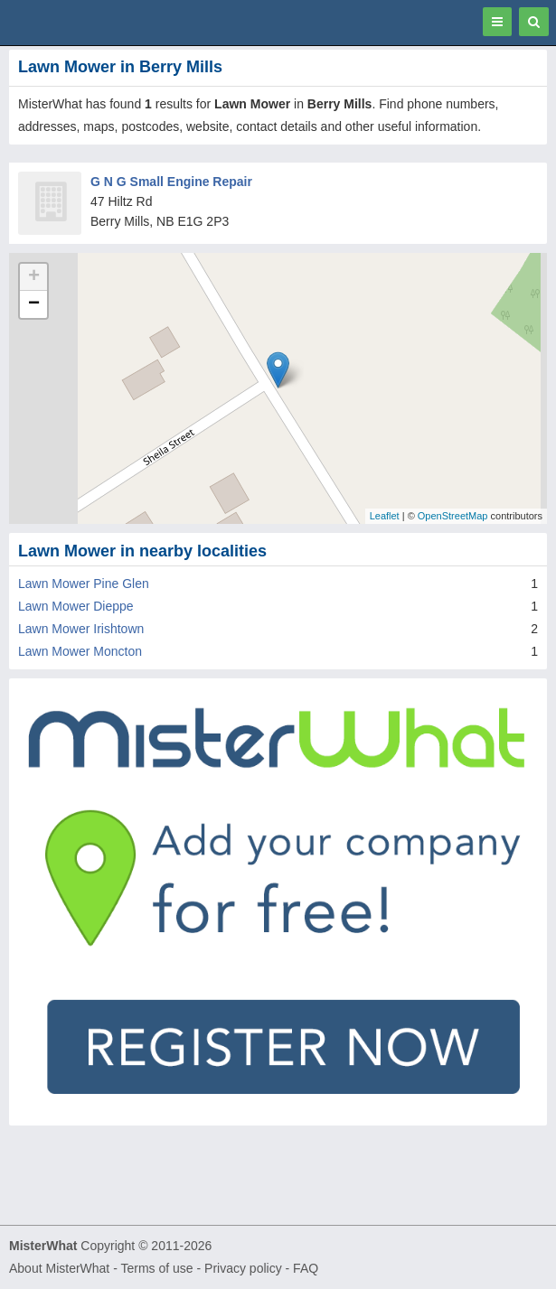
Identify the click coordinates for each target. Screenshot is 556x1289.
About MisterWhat (59, 1268)
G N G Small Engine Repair (171, 181)
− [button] (34, 304)
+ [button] (34, 277)
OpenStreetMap (453, 515)
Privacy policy (243, 1268)
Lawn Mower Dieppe (76, 606)
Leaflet (385, 515)
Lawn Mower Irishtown (81, 628)
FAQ (305, 1268)
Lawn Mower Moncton (80, 651)
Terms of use (156, 1268)
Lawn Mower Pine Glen (83, 583)
